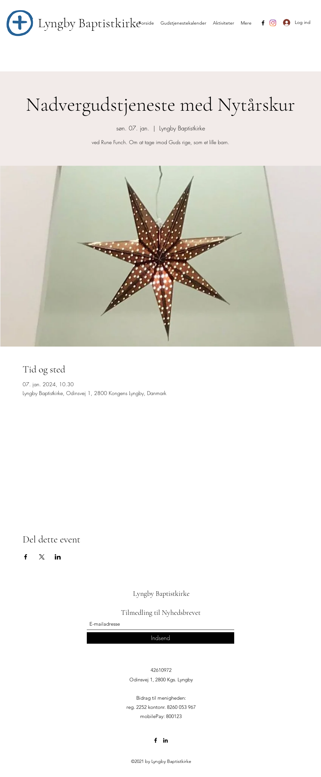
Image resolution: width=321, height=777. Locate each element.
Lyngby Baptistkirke (89, 23)
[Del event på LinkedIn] (58, 556)
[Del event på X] (42, 556)
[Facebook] (263, 23)
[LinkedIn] (165, 740)
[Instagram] (273, 23)
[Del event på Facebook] (26, 556)
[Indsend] (160, 638)
